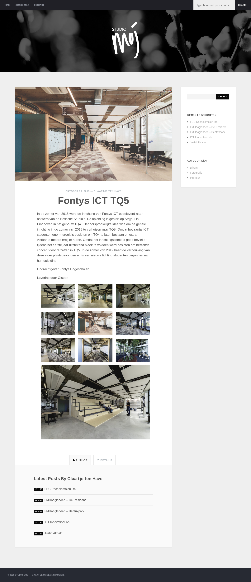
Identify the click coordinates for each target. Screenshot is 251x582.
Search (242, 5)
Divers (194, 167)
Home (7, 5)
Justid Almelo (53, 533)
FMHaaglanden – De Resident (65, 500)
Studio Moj (22, 5)
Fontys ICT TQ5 (93, 200)
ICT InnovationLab (56, 522)
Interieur (195, 177)
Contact (39, 5)
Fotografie (196, 172)
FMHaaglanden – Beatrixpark (64, 511)
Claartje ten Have (107, 191)
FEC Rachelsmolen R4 (60, 489)
